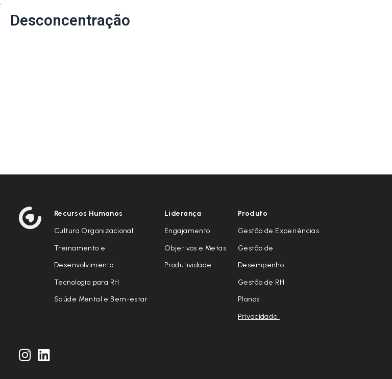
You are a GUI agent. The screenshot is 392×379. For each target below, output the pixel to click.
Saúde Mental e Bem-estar (101, 299)
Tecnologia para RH (86, 282)
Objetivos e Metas (195, 248)
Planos (249, 299)
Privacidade (259, 316)
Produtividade (187, 265)
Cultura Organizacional (93, 230)
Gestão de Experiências (278, 230)
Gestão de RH (261, 282)
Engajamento (187, 230)
